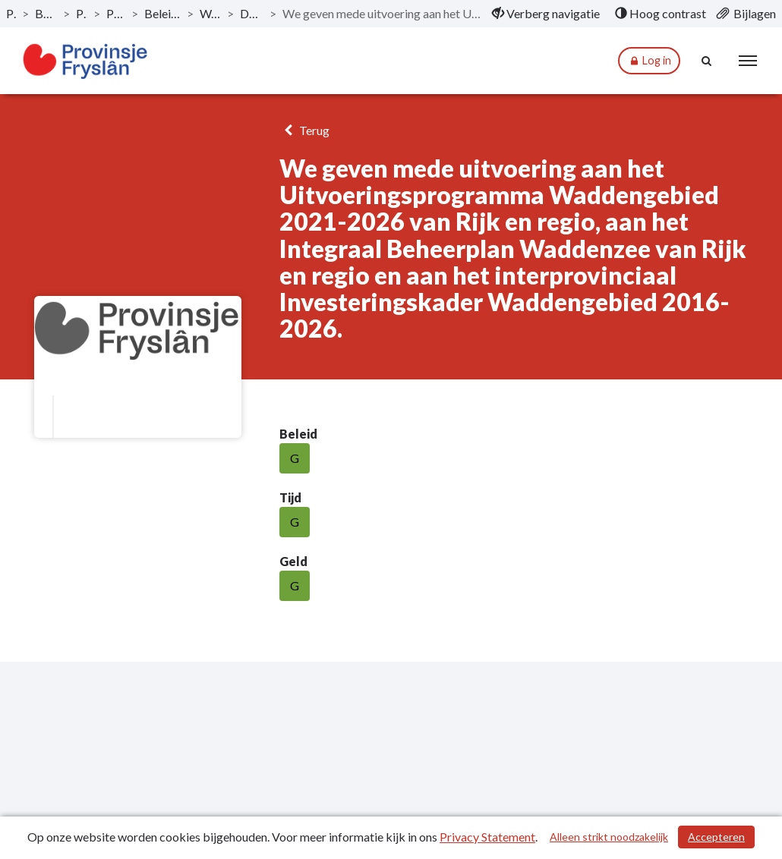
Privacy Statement (487, 836)
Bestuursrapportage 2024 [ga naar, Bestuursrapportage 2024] (46, 13)
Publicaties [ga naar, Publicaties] (11, 13)
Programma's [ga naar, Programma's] (81, 13)
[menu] (748, 61)
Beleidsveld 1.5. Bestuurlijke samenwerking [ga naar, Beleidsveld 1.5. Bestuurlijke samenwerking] (162, 13)
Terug (304, 130)
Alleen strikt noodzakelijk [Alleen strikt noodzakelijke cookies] (609, 836)
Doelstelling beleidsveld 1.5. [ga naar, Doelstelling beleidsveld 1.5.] (251, 13)
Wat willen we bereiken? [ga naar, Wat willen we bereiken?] (210, 13)
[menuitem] (545, 14)
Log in (649, 61)
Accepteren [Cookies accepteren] (716, 836)
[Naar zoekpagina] (707, 60)
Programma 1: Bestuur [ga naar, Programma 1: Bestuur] (115, 13)
